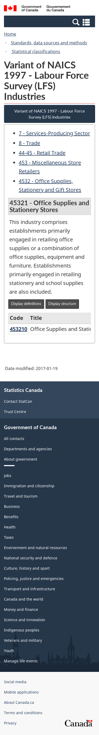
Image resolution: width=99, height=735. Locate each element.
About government (20, 459)
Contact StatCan (18, 401)
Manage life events (21, 660)
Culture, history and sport (27, 568)
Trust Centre (15, 411)
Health (10, 527)
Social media (15, 681)
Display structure (62, 303)
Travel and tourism (20, 496)
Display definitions (26, 303)
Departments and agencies (28, 448)
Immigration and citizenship (29, 485)
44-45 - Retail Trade (42, 152)
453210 (18, 329)
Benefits (11, 516)
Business (12, 506)
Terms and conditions (23, 712)
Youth (9, 650)
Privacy (10, 722)
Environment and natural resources (35, 547)
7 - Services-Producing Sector (54, 133)
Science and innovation (24, 619)
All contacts (14, 438)
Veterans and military (23, 640)
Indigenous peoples (21, 630)
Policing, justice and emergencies (34, 578)
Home (10, 34)
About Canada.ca (19, 702)
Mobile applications (21, 692)
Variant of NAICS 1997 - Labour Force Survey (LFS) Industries (49, 113)
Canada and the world (23, 599)
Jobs (7, 475)
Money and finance (21, 609)
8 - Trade (29, 143)
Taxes (9, 537)
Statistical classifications (35, 51)
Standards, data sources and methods (49, 43)
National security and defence (30, 557)
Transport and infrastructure (29, 588)
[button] (50, 22)
